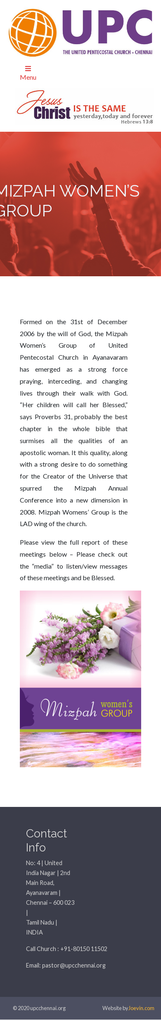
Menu (28, 73)
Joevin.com (141, 1008)
